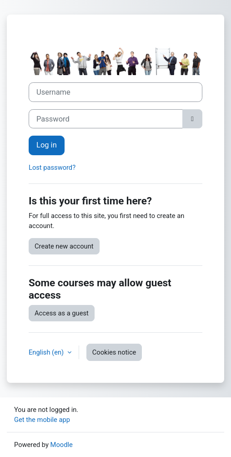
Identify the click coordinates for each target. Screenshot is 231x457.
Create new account (64, 246)
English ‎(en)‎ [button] (47, 352)
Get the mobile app (42, 420)
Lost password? (52, 167)
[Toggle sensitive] (192, 119)
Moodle (61, 445)
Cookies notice (114, 352)
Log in (46, 145)
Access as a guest (62, 313)
